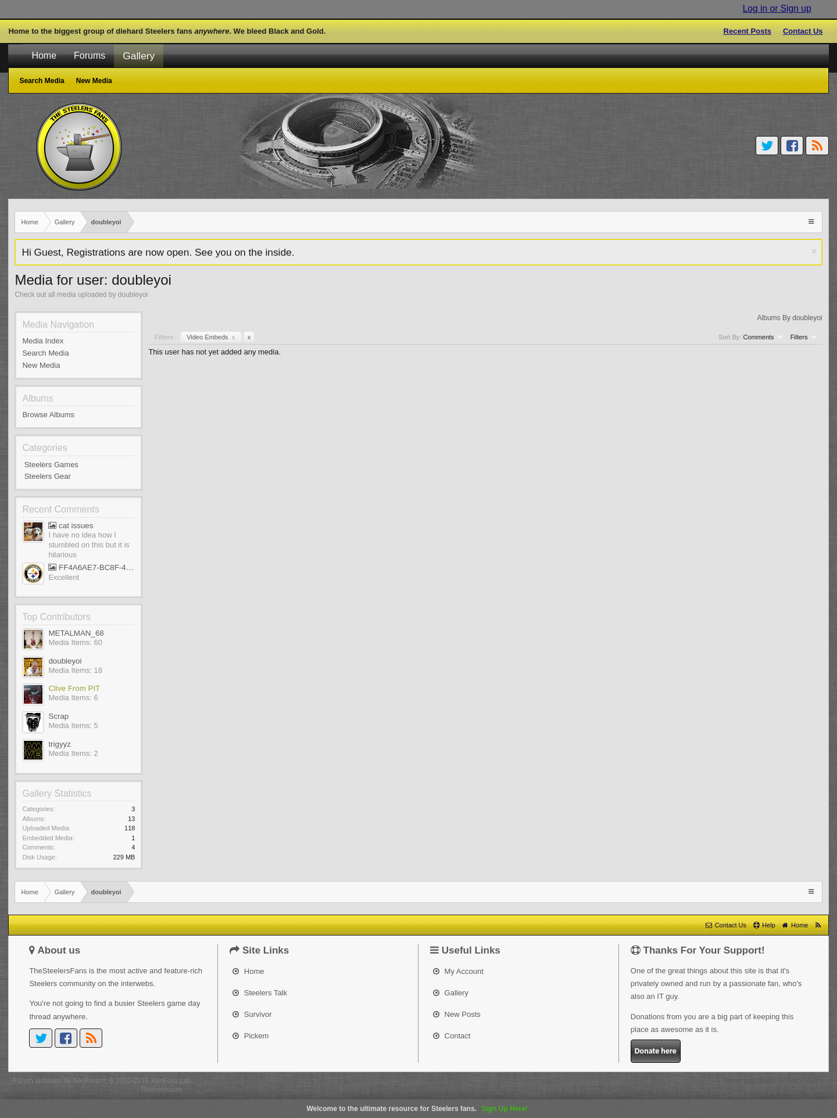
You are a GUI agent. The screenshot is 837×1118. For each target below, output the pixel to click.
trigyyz (59, 744)
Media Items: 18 (75, 670)
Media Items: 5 (73, 725)
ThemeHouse (161, 1089)
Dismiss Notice (814, 251)
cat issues (70, 525)
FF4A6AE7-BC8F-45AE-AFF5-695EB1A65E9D (91, 567)
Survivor (252, 1014)
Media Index (42, 340)
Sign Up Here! (504, 1109)
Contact (451, 1035)
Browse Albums (48, 414)
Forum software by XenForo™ (102, 1081)
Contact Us (803, 31)
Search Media (45, 353)
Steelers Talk (260, 992)
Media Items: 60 (75, 642)
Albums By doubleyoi (789, 318)
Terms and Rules (748, 1081)
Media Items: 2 (73, 753)
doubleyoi (64, 661)
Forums (89, 55)
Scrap (58, 716)
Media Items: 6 (73, 697)
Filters (804, 337)
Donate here (656, 1051)
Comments (762, 337)
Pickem (251, 1035)
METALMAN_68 (75, 633)
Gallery (139, 56)
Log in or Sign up (777, 8)
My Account (458, 971)
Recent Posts (747, 31)
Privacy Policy (802, 1081)
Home (43, 55)
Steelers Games (51, 464)
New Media (41, 365)
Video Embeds (211, 337)
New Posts (457, 1014)
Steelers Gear (47, 476)
